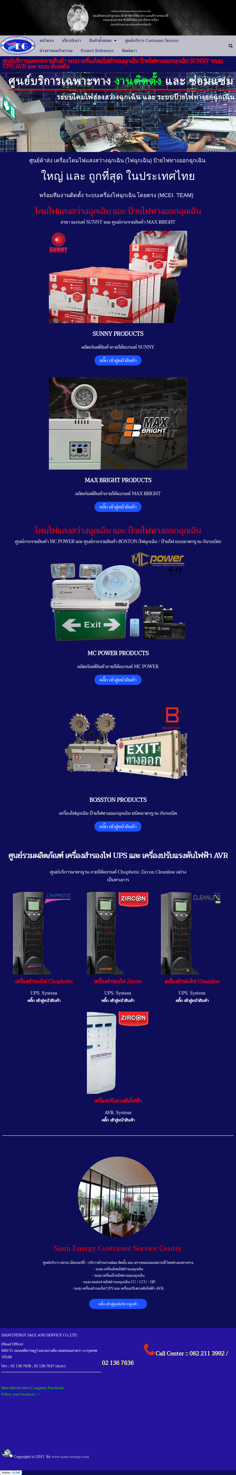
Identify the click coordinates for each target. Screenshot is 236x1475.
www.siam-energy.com (70, 1457)
